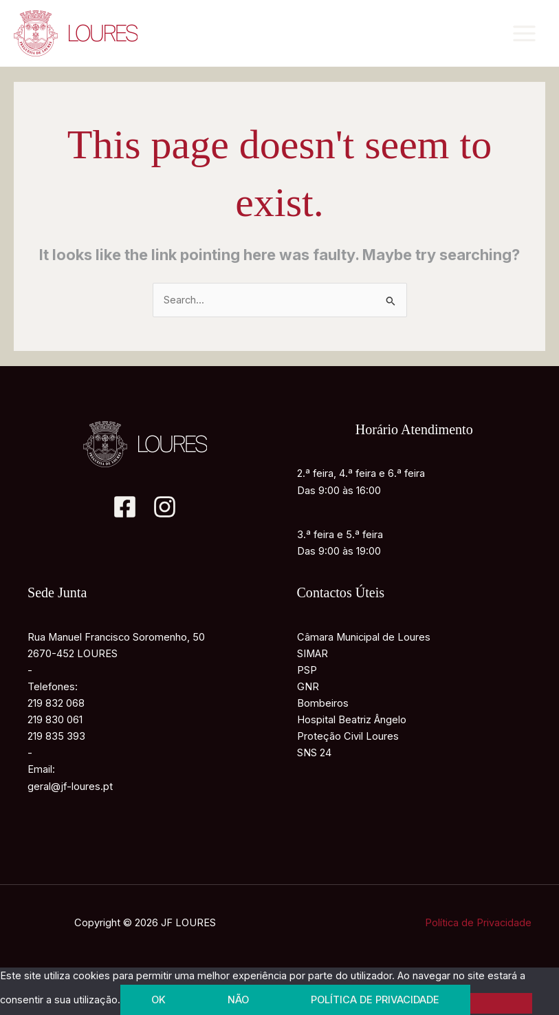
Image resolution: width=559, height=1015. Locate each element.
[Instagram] (165, 507)
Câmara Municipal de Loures (363, 637)
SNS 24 (314, 753)
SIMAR (312, 654)
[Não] (501, 1003)
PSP (307, 670)
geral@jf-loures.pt (70, 786)
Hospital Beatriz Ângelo (351, 720)
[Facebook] (125, 507)
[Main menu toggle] (524, 33)
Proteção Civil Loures (348, 736)
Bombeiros (323, 703)
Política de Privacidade (478, 923)
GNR (308, 687)
